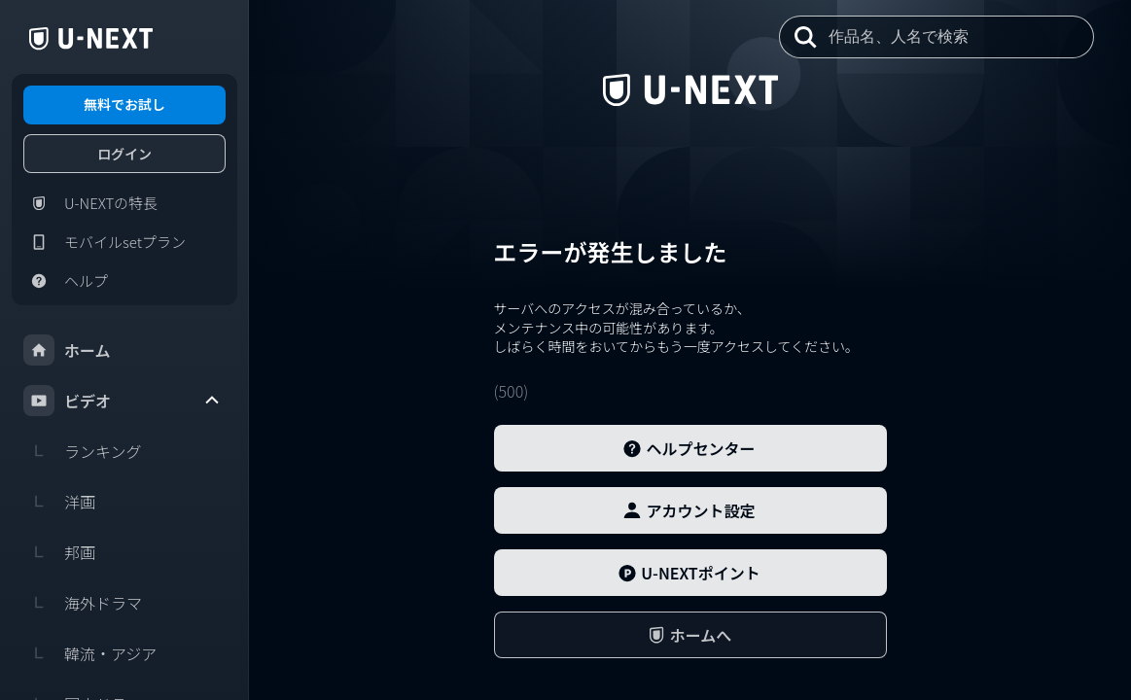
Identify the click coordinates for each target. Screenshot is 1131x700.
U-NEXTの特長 (90, 203)
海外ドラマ (82, 602)
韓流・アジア (90, 653)
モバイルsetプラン (104, 242)
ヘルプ (65, 281)
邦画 (59, 552)
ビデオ (122, 400)
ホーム (67, 350)
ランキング (82, 451)
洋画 (59, 501)
